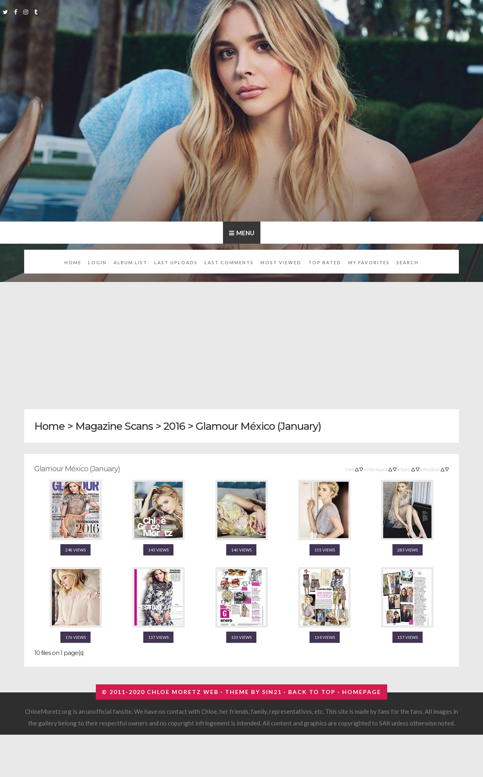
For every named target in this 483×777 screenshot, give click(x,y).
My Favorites (369, 262)
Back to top (312, 691)
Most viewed (280, 262)
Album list (130, 262)
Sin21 (272, 691)
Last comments (229, 262)
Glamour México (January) (258, 426)
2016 (174, 426)
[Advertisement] (241, 341)
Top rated (324, 262)
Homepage (361, 691)
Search (407, 262)
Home (72, 262)
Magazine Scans (114, 426)
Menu (245, 232)
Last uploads (176, 262)
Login (97, 262)
